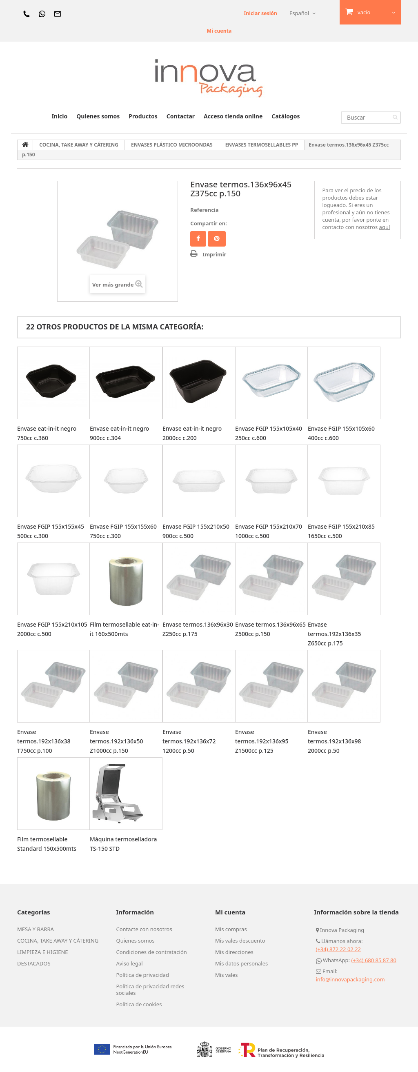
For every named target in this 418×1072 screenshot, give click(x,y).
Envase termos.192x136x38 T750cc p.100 (45, 740)
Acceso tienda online (233, 116)
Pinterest (217, 239)
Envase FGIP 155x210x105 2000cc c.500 (47, 633)
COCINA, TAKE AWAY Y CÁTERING (57, 940)
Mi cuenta (216, 30)
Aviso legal (129, 963)
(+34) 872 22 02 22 (338, 949)
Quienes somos (98, 116)
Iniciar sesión (259, 13)
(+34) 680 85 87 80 (373, 960)
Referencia (204, 210)
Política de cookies (139, 1004)
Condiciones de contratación (151, 952)
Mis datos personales (241, 963)
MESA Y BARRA (35, 929)
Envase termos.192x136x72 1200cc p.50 (191, 740)
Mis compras (231, 929)
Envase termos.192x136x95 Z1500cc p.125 (263, 740)
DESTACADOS (34, 963)
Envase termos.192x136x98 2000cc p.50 (336, 740)
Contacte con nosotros (144, 929)
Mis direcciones (234, 952)
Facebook (198, 239)
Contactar (181, 116)
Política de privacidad (142, 975)
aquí (384, 227)
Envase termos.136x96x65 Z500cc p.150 (262, 633)
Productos (143, 116)
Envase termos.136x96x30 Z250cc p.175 (189, 633)
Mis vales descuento (240, 940)
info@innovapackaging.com (350, 979)
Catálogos (285, 116)
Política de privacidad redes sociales (150, 989)
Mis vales (226, 975)
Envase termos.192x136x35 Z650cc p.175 (336, 633)
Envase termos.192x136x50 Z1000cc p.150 (118, 740)
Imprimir (214, 254)
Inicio (59, 116)
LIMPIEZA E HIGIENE (42, 952)
